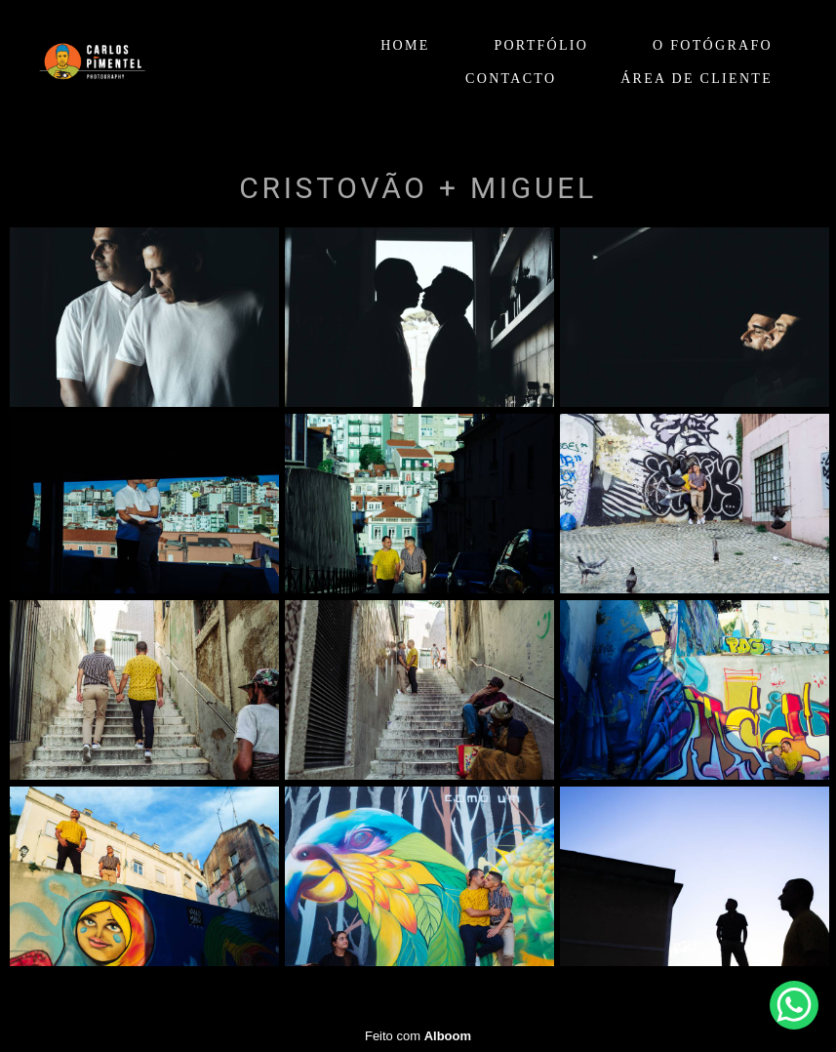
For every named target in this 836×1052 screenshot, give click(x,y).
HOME (404, 45)
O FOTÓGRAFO (713, 45)
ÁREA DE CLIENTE (696, 78)
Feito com (418, 1036)
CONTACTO (510, 78)
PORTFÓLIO (541, 45)
